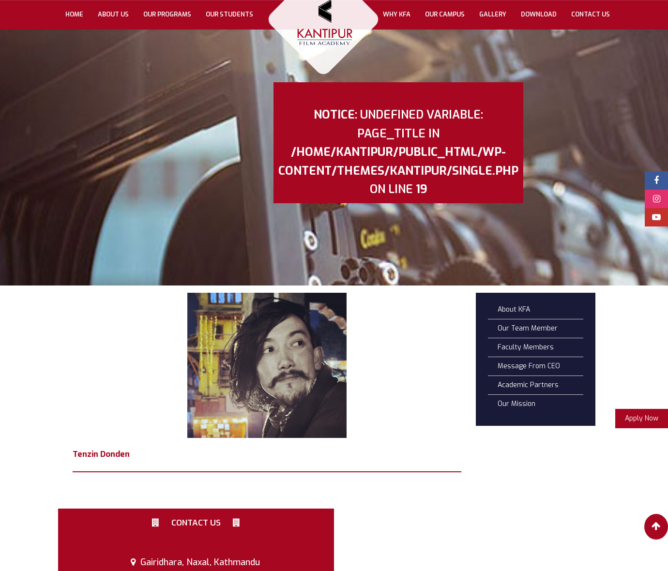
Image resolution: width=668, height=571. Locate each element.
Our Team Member (528, 328)
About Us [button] (113, 14)
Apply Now (641, 418)
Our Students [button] (229, 14)
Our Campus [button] (445, 14)
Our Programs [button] (167, 14)
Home (78, 13)
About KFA (514, 309)
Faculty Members (526, 347)
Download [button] (539, 14)
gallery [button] (492, 14)
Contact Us (590, 14)
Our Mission (516, 403)
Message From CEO (529, 366)
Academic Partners (528, 385)
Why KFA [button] (396, 14)
